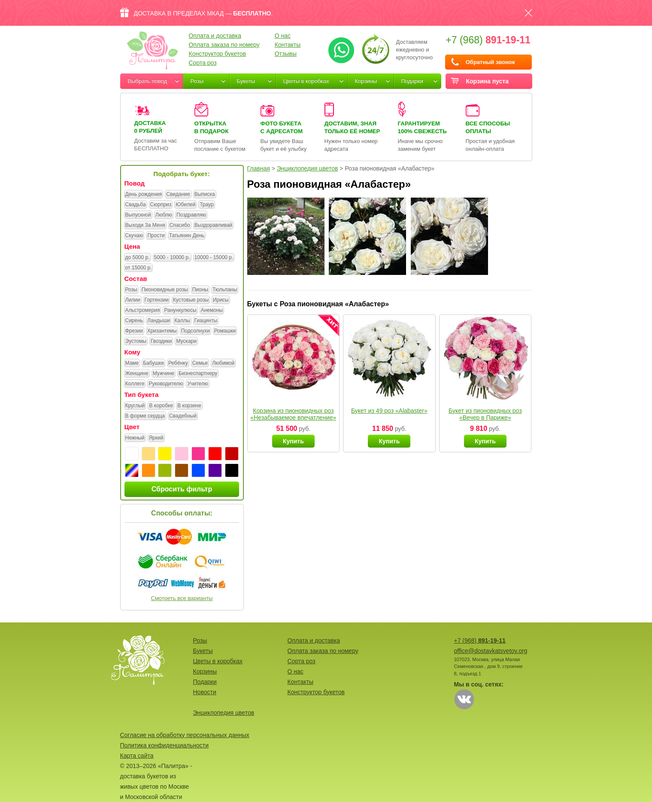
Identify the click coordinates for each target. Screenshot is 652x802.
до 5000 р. (137, 257)
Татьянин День (186, 235)
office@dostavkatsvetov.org (491, 650)
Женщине (137, 373)
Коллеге (135, 384)
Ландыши (158, 320)
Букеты (246, 81)
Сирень (134, 320)
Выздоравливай (213, 225)
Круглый (135, 406)
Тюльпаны (224, 290)
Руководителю (166, 384)
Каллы (182, 320)
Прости (155, 235)
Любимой (223, 363)
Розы (197, 81)
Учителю (197, 384)
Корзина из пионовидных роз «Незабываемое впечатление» (293, 414)
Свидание (178, 194)
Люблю (163, 215)
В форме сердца (145, 416)
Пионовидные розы (165, 290)
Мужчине (163, 373)
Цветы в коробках (306, 81)
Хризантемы (162, 331)
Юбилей (185, 204)
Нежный (135, 438)
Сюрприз (161, 204)
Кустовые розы (191, 300)
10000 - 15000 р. (214, 257)
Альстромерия (142, 310)
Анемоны (212, 310)
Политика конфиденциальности (164, 745)
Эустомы (135, 341)
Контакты (287, 44)
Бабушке (153, 363)
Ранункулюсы (180, 310)
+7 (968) (488, 40)
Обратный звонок (490, 62)
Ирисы (221, 300)
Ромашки (225, 331)
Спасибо (180, 225)
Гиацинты (206, 320)
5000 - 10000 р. (172, 257)
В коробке (161, 406)
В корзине (189, 406)
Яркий (156, 438)
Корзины (366, 81)
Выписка (204, 194)
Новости (204, 692)
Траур (206, 204)
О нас (283, 35)
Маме (132, 363)
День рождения (143, 194)
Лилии (132, 300)
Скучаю (134, 235)
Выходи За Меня (145, 225)
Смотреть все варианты (182, 598)
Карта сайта (137, 755)
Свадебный (183, 416)
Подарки (412, 81)
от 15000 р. (138, 268)
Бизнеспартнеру (198, 373)
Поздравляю (191, 215)
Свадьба (135, 204)
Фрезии (134, 331)
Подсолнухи (195, 331)
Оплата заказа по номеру (224, 44)
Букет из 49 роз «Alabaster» (389, 410)
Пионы (200, 290)
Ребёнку (178, 363)
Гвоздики (161, 341)
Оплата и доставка (215, 35)
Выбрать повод (147, 81)
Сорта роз (203, 62)
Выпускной (138, 215)
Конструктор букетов (217, 53)
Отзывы (286, 53)
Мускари (186, 341)
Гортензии (157, 300)
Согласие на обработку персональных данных (184, 735)
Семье (200, 363)
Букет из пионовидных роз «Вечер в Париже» (485, 414)
